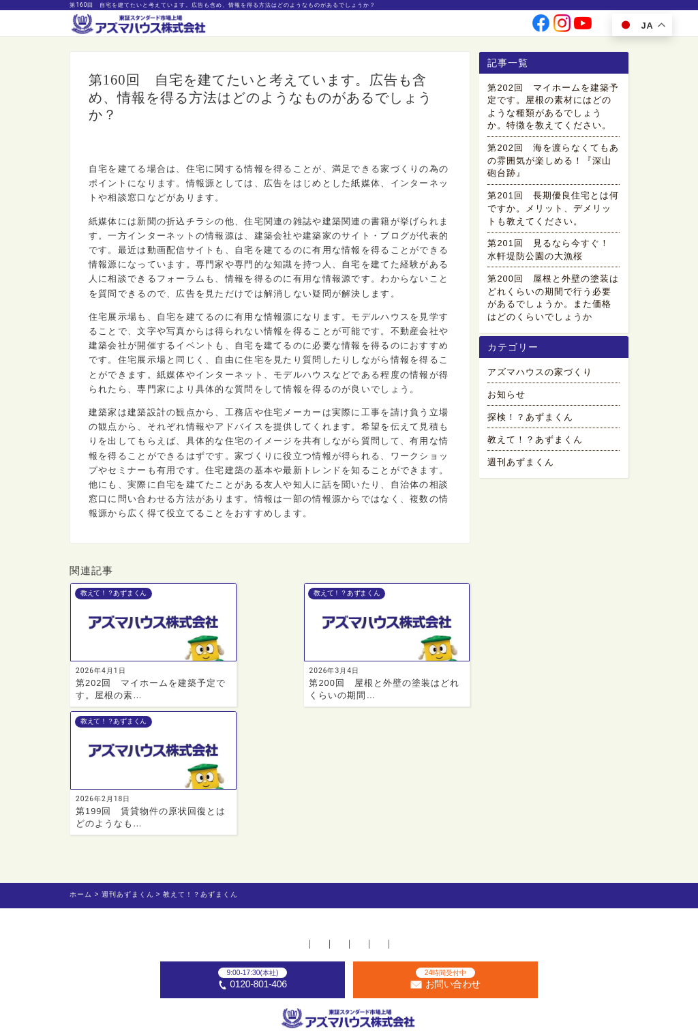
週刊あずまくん (520, 469)
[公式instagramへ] (562, 27)
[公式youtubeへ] (583, 27)
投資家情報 (410, 26)
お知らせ (506, 401)
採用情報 (450, 26)
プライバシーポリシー (440, 825)
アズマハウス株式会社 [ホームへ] (369, 1018)
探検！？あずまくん (530, 424)
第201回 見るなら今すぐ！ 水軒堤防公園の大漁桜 (552, 252)
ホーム (153, 825)
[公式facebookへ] (541, 27)
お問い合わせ (494, 26)
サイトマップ (531, 825)
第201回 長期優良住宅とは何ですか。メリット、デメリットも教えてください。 (552, 210)
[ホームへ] (139, 25)
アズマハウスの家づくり (539, 379)
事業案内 (333, 26)
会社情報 (370, 26)
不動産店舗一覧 (218, 825)
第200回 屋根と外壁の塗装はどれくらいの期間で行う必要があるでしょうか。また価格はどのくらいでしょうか (552, 299)
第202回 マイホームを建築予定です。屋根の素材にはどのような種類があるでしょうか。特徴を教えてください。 (552, 109)
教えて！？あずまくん (128, 146)
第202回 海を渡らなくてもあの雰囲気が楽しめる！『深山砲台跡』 (552, 163)
